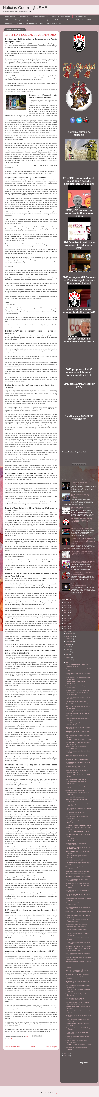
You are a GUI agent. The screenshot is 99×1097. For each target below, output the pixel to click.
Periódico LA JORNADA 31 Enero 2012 (77, 690)
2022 (66, 605)
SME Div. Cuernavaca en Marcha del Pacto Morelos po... (77, 665)
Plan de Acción (23, 16)
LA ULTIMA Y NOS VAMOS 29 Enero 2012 (78, 825)
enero (68, 662)
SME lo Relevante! (80, 16)
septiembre (69, 641)
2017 (66, 618)
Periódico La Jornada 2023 (40, 16)
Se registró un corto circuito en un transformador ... (76, 782)
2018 (66, 615)
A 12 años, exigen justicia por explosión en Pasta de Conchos (82, 573)
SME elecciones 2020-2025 (84, 20)
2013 (66, 628)
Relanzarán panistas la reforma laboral (77, 713)
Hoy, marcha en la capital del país (76, 701)
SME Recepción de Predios (63, 20)
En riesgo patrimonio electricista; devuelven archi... (75, 767)
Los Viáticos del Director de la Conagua (77, 871)
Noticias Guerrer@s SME (25, 7)
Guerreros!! (8, 23)
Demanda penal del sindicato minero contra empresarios (76, 930)
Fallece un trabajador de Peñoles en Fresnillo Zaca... (76, 756)
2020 (66, 610)
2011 (66, 1053)
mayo (67, 652)
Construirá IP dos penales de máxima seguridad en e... (77, 723)
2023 (66, 602)
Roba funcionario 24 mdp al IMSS (76, 926)
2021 (66, 607)
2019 (66, 613)
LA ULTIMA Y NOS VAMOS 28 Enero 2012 (78, 876)
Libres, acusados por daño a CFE (76, 779)
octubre (68, 639)
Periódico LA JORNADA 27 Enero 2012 (77, 974)
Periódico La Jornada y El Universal (81, 528)
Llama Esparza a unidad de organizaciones (74, 903)
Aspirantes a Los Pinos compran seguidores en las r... (75, 813)
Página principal (10, 16)
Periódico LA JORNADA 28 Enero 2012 (77, 883)
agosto (68, 644)
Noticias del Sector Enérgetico (61, 16)
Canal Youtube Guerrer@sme (42, 20)
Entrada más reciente (12, 1047)
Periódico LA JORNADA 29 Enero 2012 (77, 832)
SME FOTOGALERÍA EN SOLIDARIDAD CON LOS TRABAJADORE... (78, 1003)
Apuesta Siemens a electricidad (75, 790)
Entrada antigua (51, 1047)
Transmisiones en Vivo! (54, 23)
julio (67, 646)
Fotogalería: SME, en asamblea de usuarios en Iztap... (76, 844)
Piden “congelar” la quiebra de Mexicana (78, 711)
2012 (66, 631)
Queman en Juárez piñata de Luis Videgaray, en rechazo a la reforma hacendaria (81, 495)
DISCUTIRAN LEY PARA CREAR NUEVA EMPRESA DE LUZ (78, 848)
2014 (66, 626)
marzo (68, 657)
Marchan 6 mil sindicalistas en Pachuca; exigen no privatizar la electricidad (83, 562)
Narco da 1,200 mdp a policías (75, 797)
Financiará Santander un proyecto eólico (78, 704)
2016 (66, 621)
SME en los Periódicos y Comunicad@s (17, 20)
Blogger (56, 1093)
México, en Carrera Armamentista (76, 874)
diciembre (69, 633)
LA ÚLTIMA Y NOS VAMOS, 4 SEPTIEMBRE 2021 (80, 483)
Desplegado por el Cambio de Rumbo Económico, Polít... (77, 693)
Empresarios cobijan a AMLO (74, 860)
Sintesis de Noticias (17, 1039)
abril (67, 654)
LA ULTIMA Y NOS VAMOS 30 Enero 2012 (78, 740)
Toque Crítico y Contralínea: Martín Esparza (29, 23)
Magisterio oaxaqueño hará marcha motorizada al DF (76, 800)
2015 (66, 623)
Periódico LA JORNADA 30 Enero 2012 (77, 759)
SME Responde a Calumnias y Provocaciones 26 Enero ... (75, 999)
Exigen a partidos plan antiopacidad (76, 924)
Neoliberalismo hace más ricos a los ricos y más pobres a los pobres (83, 584)
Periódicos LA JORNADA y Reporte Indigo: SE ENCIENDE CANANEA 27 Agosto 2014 (82, 553)
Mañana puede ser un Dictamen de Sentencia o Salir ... (76, 747)
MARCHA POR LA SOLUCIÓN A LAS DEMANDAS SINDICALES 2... (77, 971)
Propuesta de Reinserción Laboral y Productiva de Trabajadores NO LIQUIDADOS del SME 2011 (81, 520)
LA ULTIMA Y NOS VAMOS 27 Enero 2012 (78, 946)
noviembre (69, 636)
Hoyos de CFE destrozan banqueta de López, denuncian (77, 920)
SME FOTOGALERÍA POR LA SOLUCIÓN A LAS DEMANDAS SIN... (78, 949)
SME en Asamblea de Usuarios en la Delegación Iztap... (76, 879)
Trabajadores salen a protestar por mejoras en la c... (76, 686)
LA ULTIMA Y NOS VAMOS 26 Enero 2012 (78, 1045)
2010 (66, 1055)
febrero (68, 660)
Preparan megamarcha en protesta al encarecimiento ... (77, 771)
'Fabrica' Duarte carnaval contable (76, 716)
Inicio (33, 1047)
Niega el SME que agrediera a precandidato (75, 839)
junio (67, 649)
